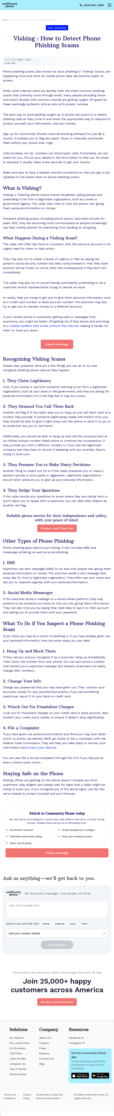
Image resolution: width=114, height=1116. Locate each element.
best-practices (57, 27)
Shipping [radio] (60, 923)
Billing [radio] (46, 923)
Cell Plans (16, 1053)
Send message (57, 944)
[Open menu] (109, 5)
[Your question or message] (57, 909)
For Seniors (17, 1037)
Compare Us (17, 1063)
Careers (44, 1043)
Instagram (76, 1043)
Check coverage (57, 344)
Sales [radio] (73, 923)
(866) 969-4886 (94, 5)
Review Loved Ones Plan (57, 528)
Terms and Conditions (10, 1096)
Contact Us (46, 1058)
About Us (45, 1037)
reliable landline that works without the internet (44, 326)
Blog (42, 1063)
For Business (18, 1048)
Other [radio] (84, 923)
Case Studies (18, 1058)
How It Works (18, 1069)
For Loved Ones (19, 1043)
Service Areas (18, 1074)
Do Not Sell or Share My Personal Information (49, 1096)
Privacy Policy (27, 1096)
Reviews (44, 1053)
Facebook (76, 1037)
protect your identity (41, 747)
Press (42, 1048)
